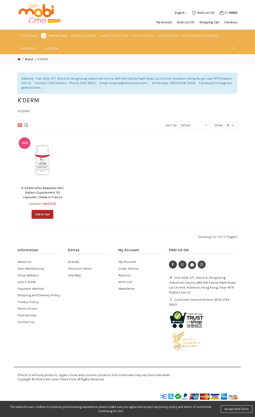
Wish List (125, 282)
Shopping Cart (209, 22)
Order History (128, 269)
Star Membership (31, 269)
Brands (73, 262)
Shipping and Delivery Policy (39, 295)
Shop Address (28, 275)
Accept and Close (237, 409)
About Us (24, 262)
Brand (29, 59)
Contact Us (26, 322)
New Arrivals (57, 36)
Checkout (230, 22)
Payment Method (31, 289)
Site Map (74, 275)
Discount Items (80, 269)
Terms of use (27, 309)
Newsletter (126, 289)
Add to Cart (42, 214)
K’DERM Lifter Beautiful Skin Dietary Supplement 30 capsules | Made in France (42, 192)
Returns (124, 275)
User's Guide (27, 282)
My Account (164, 22)
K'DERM (43, 59)
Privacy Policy (28, 302)
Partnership (27, 315)
